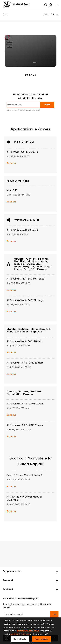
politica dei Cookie (20, 634)
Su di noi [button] (30, 580)
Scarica (11, 163)
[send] (54, 604)
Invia (47, 105)
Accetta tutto (41, 639)
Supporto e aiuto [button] (30, 562)
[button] (45, 5)
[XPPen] (16, 5)
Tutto (30, 15)
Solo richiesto (20, 639)
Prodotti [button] (30, 571)
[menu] (55, 5)
